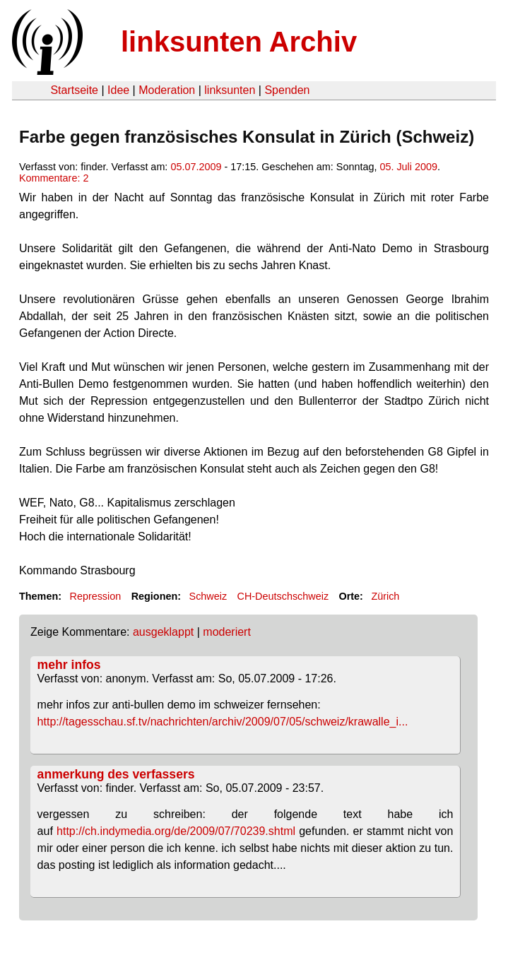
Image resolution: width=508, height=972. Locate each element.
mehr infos (69, 665)
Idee (118, 90)
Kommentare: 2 (53, 178)
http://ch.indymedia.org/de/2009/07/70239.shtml (176, 831)
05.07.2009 (195, 166)
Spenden (286, 90)
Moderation (166, 90)
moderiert (227, 632)
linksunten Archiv (239, 41)
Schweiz (208, 596)
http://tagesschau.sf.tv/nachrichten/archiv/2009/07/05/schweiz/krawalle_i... (222, 722)
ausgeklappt (163, 632)
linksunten (229, 90)
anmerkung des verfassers (116, 774)
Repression (95, 596)
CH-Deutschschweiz (283, 596)
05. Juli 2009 (408, 166)
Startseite (74, 90)
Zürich (385, 596)
